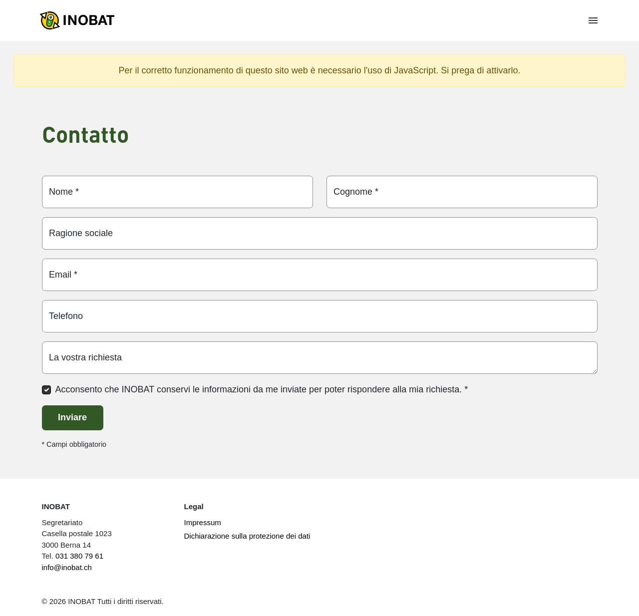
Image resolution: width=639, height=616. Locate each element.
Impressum (202, 522)
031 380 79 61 (79, 556)
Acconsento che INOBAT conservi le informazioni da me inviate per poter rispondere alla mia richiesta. (261, 389)
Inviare (72, 417)
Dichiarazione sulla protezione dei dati (247, 536)
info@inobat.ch (67, 567)
